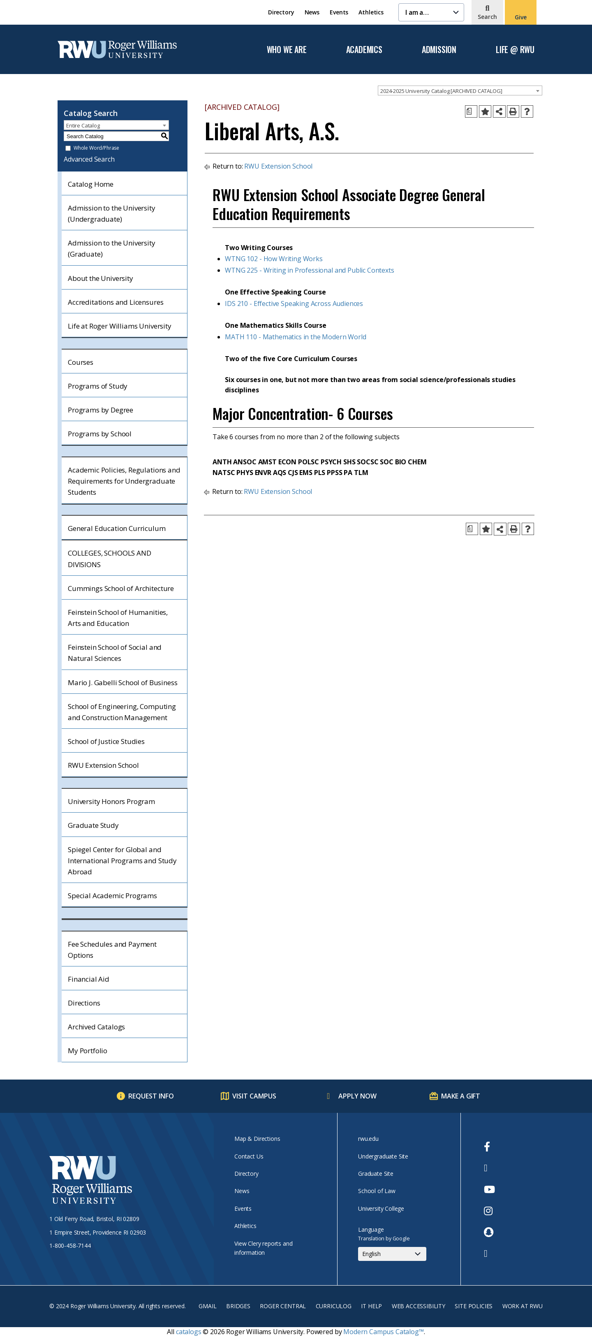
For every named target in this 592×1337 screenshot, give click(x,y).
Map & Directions (257, 1138)
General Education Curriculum (117, 528)
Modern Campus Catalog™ (383, 1331)
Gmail (207, 1306)
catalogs (188, 1331)
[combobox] (460, 90)
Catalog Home (90, 184)
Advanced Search (89, 159)
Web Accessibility (418, 1306)
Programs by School (100, 433)
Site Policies (474, 1306)
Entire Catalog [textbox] (83, 125)
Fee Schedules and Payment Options (112, 949)
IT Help (371, 1306)
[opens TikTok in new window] (489, 1253)
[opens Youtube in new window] (489, 1189)
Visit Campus (254, 1096)
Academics (364, 50)
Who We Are (287, 50)
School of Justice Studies (106, 741)
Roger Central (283, 1306)
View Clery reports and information (263, 1248)
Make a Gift (460, 1096)
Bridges (238, 1306)
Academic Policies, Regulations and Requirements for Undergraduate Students (124, 481)
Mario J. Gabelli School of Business (122, 682)
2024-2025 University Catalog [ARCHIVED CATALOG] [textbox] (441, 91)
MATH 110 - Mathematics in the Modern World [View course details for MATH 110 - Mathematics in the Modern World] (295, 336)
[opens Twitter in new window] (489, 1168)
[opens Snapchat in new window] (489, 1232)
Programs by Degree (100, 410)
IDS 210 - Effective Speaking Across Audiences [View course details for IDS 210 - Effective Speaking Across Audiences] (294, 303)
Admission (439, 50)
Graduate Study (93, 825)
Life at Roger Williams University (119, 326)
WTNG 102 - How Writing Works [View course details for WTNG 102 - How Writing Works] (274, 258)
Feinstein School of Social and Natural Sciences (115, 652)
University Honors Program (111, 801)
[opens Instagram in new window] (489, 1211)
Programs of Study (97, 386)
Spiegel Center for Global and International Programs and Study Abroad (122, 860)
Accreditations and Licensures (115, 302)
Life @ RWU (515, 50)
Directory (281, 12)
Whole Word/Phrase (96, 148)
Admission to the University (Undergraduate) (111, 213)
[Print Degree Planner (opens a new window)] (471, 111)
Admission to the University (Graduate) (111, 248)
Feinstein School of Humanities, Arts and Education (118, 617)
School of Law (376, 1191)
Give (520, 17)
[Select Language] (392, 1254)
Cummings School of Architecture (121, 588)
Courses (80, 362)
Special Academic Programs (112, 895)
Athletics (371, 12)
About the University (100, 278)
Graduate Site (375, 1173)
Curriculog (334, 1306)
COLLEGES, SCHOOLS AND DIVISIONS (109, 558)
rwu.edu (368, 1138)
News (312, 12)
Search (487, 17)
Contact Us (248, 1156)
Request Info (151, 1096)
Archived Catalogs (96, 1026)
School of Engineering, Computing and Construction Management (122, 712)
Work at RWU (522, 1306)
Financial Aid (88, 979)
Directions (84, 1003)
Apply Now (357, 1096)
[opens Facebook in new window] (489, 1147)
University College (381, 1208)
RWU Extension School (103, 765)
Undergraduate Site (383, 1156)
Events (339, 12)
